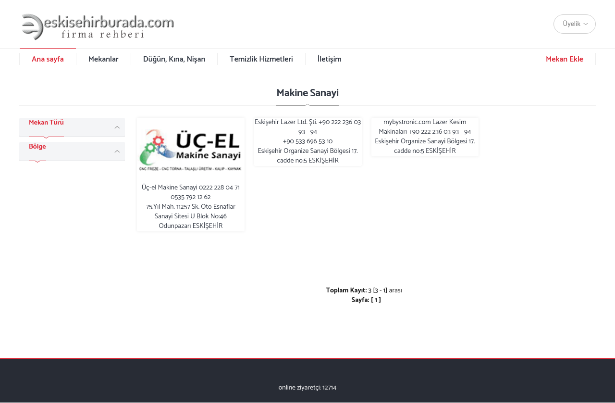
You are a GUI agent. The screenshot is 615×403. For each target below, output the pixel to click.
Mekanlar (103, 59)
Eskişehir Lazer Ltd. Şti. (308, 142)
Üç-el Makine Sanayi (191, 174)
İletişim (330, 59)
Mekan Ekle (564, 59)
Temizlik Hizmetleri (261, 59)
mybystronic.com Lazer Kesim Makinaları (425, 137)
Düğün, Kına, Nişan (174, 59)
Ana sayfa (48, 59)
